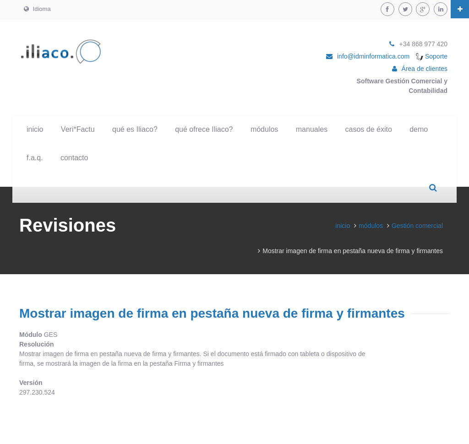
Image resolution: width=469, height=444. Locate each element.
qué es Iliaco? (135, 129)
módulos (264, 129)
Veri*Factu (78, 129)
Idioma (37, 8)
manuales (311, 129)
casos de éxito (368, 129)
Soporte (431, 56)
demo (418, 129)
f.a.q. (35, 158)
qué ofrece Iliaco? (204, 129)
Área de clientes (424, 68)
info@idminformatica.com (373, 56)
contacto (74, 158)
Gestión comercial (417, 225)
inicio (35, 129)
